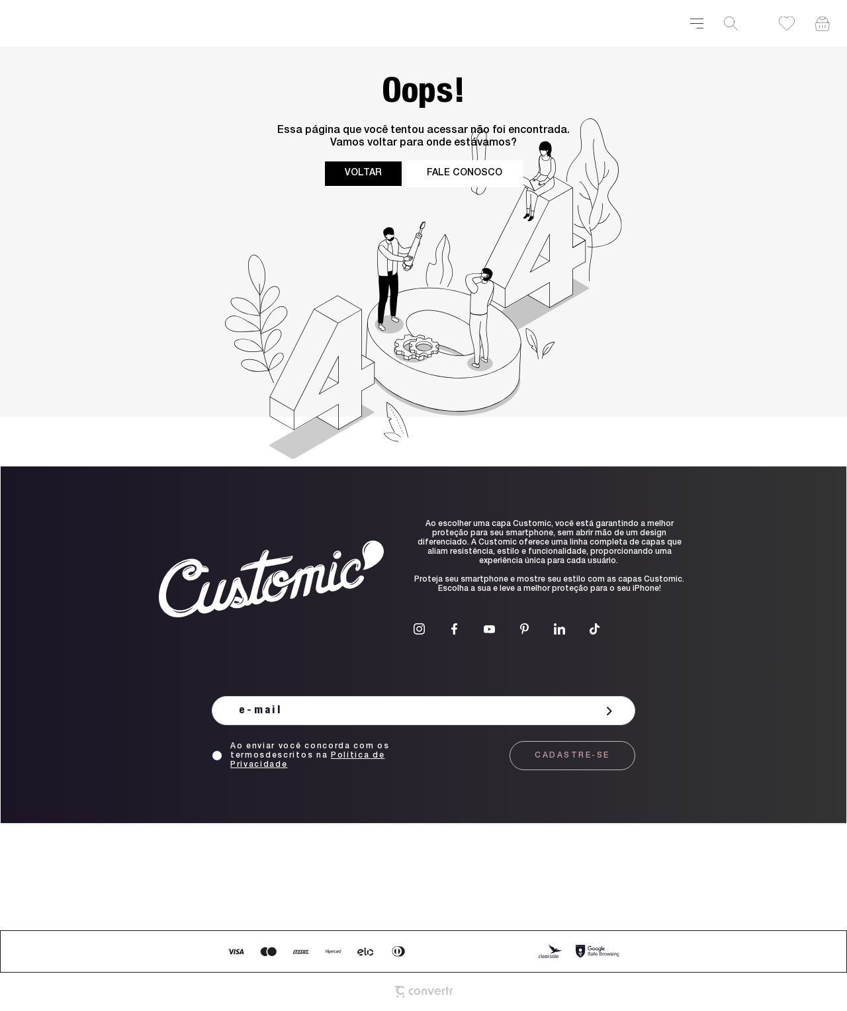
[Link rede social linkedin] (559, 629)
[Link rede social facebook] (454, 629)
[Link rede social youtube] (489, 629)
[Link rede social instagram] (419, 629)
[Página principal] (346, 23)
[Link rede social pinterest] (524, 629)
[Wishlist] (787, 23)
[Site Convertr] (423, 992)
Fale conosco (464, 173)
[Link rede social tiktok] (594, 629)
